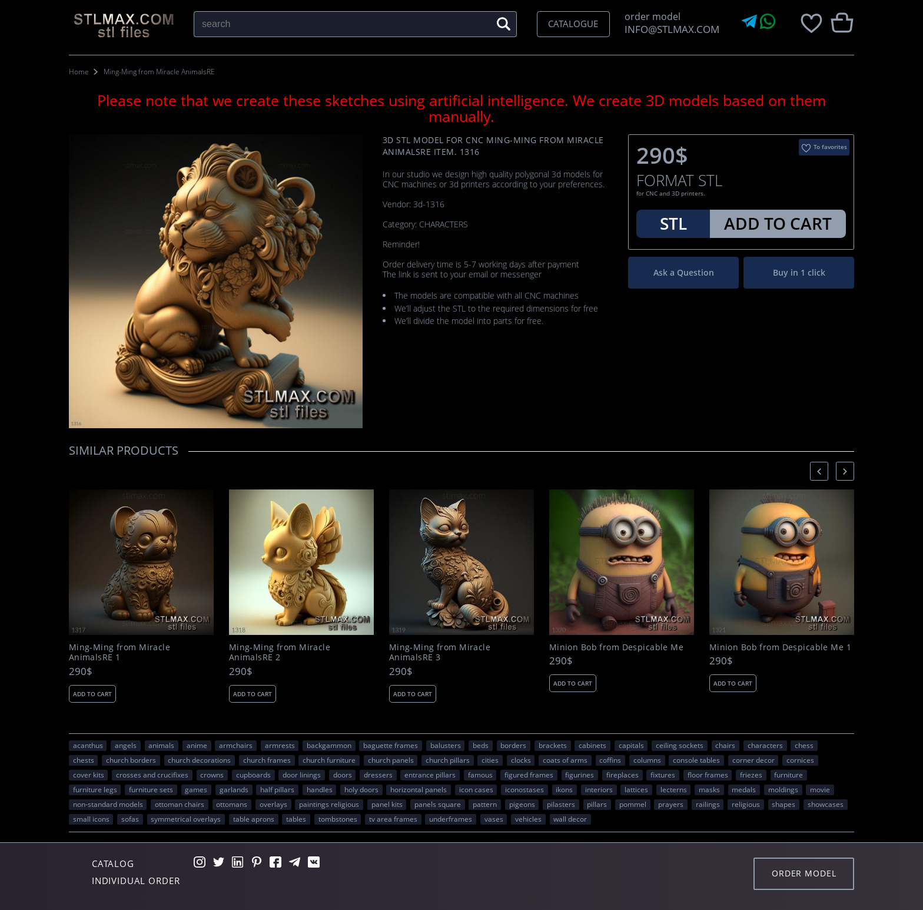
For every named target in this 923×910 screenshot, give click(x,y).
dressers (378, 774)
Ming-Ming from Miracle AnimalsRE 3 (439, 652)
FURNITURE (788, 774)
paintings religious (329, 804)
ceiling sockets (679, 745)
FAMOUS (480, 774)
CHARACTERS (765, 745)
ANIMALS (161, 745)
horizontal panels (418, 789)
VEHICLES (528, 818)
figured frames (528, 774)
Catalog (113, 863)
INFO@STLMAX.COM (670, 29)
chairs (725, 745)
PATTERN (485, 804)
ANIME (197, 745)
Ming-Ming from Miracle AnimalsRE (159, 71)
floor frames (708, 774)
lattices (636, 789)
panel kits (387, 804)
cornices (800, 760)
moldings (783, 789)
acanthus (88, 745)
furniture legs (95, 789)
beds (481, 745)
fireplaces (622, 774)
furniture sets (151, 789)
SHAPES (783, 804)
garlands (234, 789)
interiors (599, 789)
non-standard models (108, 804)
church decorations (199, 760)
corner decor (753, 760)
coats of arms (565, 760)
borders (513, 745)
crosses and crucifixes (152, 774)
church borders (131, 760)
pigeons (522, 804)
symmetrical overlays (186, 818)
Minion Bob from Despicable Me (616, 647)
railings (708, 804)
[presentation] (819, 471)
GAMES (196, 789)
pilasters (561, 804)
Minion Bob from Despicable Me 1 (780, 647)
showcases (826, 804)
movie (820, 789)
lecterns (673, 789)
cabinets (592, 745)
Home (79, 71)
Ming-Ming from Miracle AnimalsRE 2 (279, 652)
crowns (212, 774)
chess (804, 745)
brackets (553, 745)
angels (126, 745)
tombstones (337, 818)
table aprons (253, 818)
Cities (490, 760)
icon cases (476, 789)
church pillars (448, 760)
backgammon (329, 745)
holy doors (361, 789)
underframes (450, 818)
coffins (610, 760)
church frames (267, 760)
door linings (302, 774)
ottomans (231, 804)
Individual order (136, 880)
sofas (130, 818)
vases (493, 818)
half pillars (277, 789)
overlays (273, 804)
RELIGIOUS (746, 804)
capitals (631, 745)
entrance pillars (430, 774)
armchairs (236, 745)
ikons (564, 789)
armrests (280, 745)
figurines (579, 774)
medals (744, 789)
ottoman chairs (179, 804)
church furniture (329, 760)
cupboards (253, 774)
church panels (391, 760)
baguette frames (390, 745)
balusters (445, 745)
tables (296, 818)
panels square (437, 804)
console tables (696, 760)
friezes (751, 774)
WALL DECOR (570, 818)
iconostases (524, 789)
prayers (670, 804)
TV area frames (393, 818)
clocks (521, 760)
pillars (597, 804)
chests (83, 760)
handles (320, 789)
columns (647, 760)
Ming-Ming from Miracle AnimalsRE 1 (119, 652)
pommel (632, 804)
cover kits (88, 774)
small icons (91, 818)
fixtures (662, 774)
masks (709, 789)
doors (342, 774)
